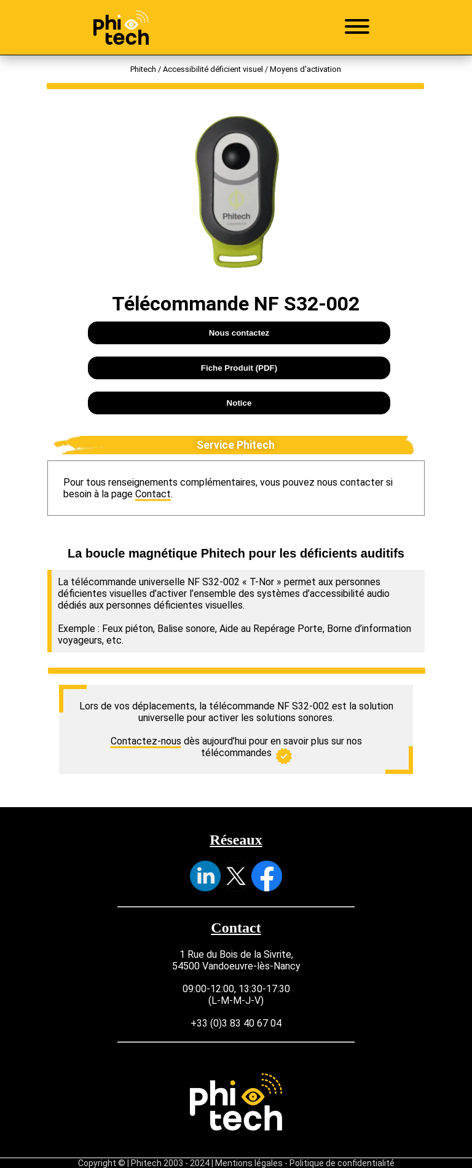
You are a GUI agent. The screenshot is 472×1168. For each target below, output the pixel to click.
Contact (153, 494)
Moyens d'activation (305, 69)
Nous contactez (239, 332)
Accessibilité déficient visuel (213, 69)
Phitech (143, 69)
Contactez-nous (146, 741)
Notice (239, 403)
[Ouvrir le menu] (357, 27)
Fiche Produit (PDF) (239, 368)
